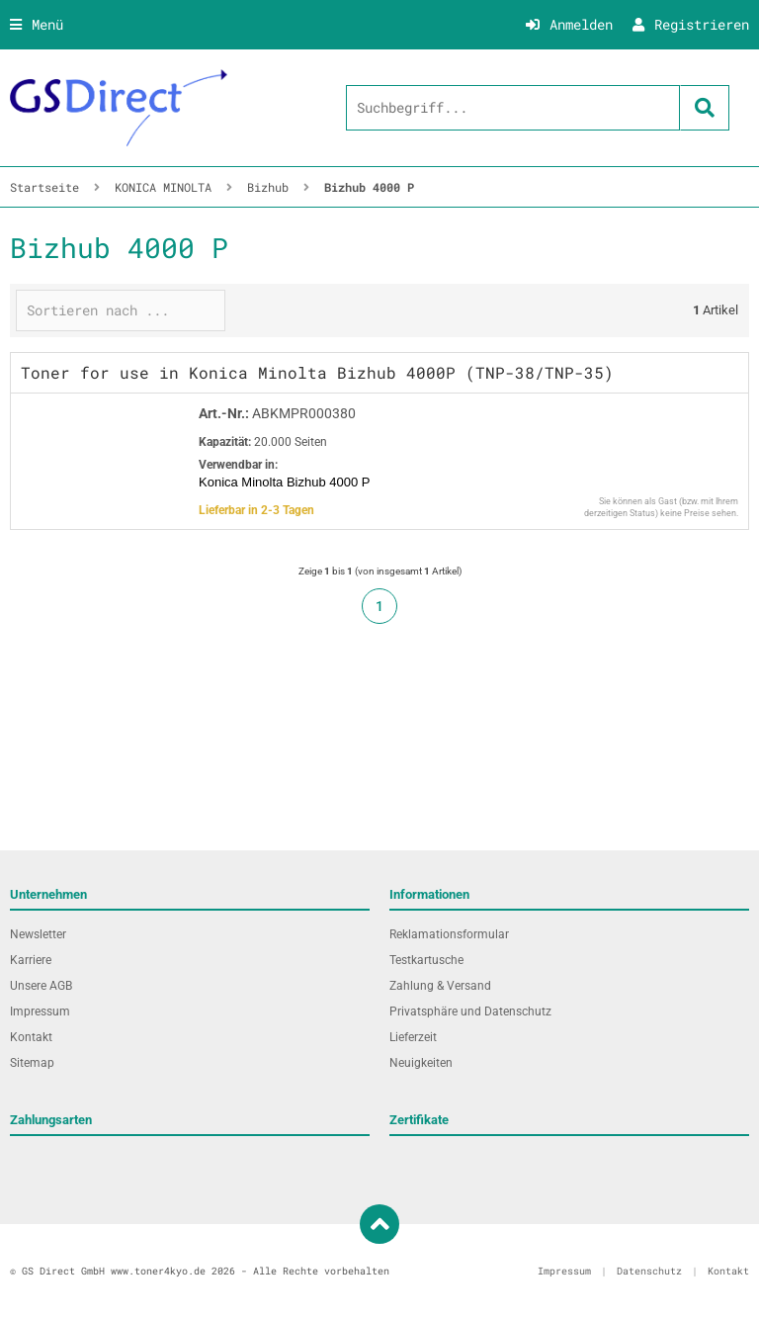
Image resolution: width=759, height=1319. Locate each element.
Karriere (30, 960)
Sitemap (32, 1063)
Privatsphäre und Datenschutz (470, 1011)
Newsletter (38, 934)
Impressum (40, 1011)
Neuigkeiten (421, 1063)
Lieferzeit (413, 1037)
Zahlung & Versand (440, 986)
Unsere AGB (41, 986)
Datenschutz (649, 1271)
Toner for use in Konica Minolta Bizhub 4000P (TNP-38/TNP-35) (317, 372)
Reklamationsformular (449, 934)
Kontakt (31, 1037)
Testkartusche (426, 960)
